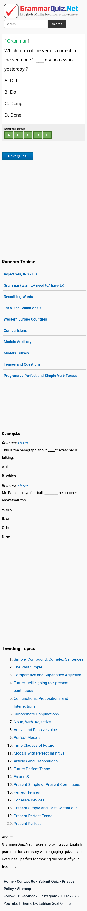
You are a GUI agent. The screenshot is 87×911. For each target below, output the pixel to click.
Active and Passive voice (35, 729)
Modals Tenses (16, 353)
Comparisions (15, 330)
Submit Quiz (48, 881)
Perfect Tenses (27, 792)
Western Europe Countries (25, 319)
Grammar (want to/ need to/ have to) (34, 285)
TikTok (65, 896)
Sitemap (24, 889)
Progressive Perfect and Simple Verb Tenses (41, 375)
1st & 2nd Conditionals (22, 308)
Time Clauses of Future (34, 745)
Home (9, 881)
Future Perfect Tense (32, 768)
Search (57, 24)
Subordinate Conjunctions (36, 714)
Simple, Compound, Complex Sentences (48, 659)
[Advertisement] (43, 208)
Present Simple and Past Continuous (46, 808)
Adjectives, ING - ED (20, 274)
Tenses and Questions (22, 364)
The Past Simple (28, 667)
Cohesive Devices (29, 800)
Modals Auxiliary (18, 342)
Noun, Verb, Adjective (32, 722)
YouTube (11, 903)
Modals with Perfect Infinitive (39, 753)
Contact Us (26, 881)
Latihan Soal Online (55, 903)
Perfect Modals (27, 737)
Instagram (48, 896)
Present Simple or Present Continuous (47, 784)
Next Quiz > (17, 156)
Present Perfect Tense (33, 815)
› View (23, 443)
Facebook (29, 896)
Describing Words (18, 297)
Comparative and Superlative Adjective (47, 675)
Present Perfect (27, 823)
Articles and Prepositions (36, 761)
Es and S (21, 776)
